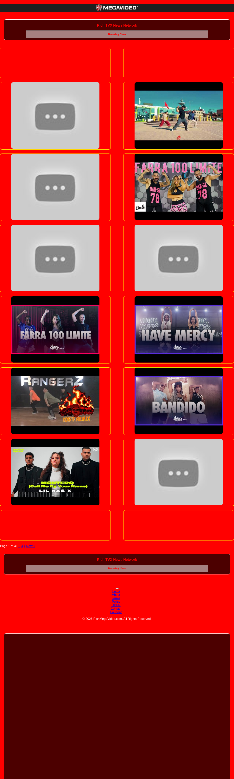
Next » (30, 546)
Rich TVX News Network (117, 25)
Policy (116, 601)
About (116, 594)
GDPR (115, 605)
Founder (116, 612)
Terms (116, 598)
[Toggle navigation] (117, 588)
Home (116, 591)
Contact (116, 608)
